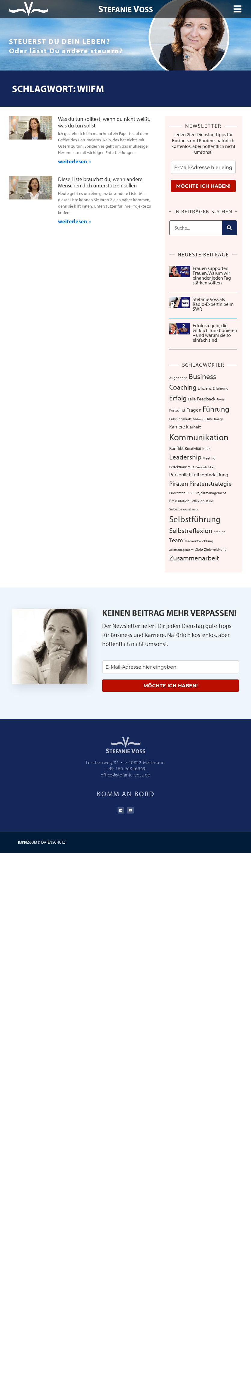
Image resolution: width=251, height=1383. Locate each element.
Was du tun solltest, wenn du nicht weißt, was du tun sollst (104, 122)
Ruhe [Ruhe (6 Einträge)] (210, 501)
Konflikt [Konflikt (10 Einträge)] (176, 448)
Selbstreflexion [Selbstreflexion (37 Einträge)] (191, 530)
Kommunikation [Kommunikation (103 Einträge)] (198, 437)
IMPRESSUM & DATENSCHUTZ (41, 842)
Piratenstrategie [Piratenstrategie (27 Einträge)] (210, 483)
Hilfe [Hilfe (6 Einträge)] (209, 419)
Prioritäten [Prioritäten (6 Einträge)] (177, 493)
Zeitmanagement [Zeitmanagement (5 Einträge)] (181, 549)
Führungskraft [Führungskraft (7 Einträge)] (180, 418)
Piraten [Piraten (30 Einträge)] (178, 483)
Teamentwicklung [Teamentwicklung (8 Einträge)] (198, 540)
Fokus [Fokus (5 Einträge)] (220, 399)
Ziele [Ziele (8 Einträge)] (199, 549)
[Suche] (229, 228)
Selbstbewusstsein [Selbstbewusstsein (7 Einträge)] (183, 508)
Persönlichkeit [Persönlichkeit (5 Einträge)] (205, 467)
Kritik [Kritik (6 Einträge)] (206, 448)
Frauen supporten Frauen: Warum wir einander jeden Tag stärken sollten (212, 275)
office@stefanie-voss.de (125, 775)
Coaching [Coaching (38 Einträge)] (183, 387)
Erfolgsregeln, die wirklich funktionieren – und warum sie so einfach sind (215, 332)
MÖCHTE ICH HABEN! (203, 186)
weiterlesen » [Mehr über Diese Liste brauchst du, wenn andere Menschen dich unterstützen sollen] (74, 221)
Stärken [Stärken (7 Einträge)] (219, 531)
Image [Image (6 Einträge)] (219, 419)
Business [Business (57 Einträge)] (202, 376)
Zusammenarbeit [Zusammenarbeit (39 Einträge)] (194, 558)
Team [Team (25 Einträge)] (176, 540)
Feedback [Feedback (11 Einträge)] (206, 399)
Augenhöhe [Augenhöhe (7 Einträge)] (178, 377)
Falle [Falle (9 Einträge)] (192, 399)
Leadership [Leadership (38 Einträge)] (185, 457)
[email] (203, 167)
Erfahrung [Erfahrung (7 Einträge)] (220, 388)
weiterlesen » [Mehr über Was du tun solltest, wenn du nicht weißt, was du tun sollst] (74, 161)
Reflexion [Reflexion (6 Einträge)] (198, 501)
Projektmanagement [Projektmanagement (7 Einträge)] (210, 492)
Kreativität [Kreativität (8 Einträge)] (193, 448)
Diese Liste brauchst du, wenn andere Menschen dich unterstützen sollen (100, 182)
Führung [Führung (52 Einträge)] (216, 408)
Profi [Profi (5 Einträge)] (190, 493)
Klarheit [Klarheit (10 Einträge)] (193, 427)
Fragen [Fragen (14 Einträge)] (193, 409)
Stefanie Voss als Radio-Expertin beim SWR (213, 304)
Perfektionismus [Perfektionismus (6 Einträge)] (181, 467)
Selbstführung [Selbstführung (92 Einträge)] (195, 518)
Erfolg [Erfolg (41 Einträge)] (178, 397)
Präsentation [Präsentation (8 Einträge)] (179, 500)
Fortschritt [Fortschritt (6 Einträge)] (177, 410)
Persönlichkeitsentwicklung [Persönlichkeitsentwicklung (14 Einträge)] (198, 474)
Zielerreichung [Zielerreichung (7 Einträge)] (215, 549)
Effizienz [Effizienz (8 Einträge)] (205, 388)
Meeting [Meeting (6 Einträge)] (209, 458)
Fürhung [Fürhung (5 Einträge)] (198, 419)
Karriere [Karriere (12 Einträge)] (177, 427)
